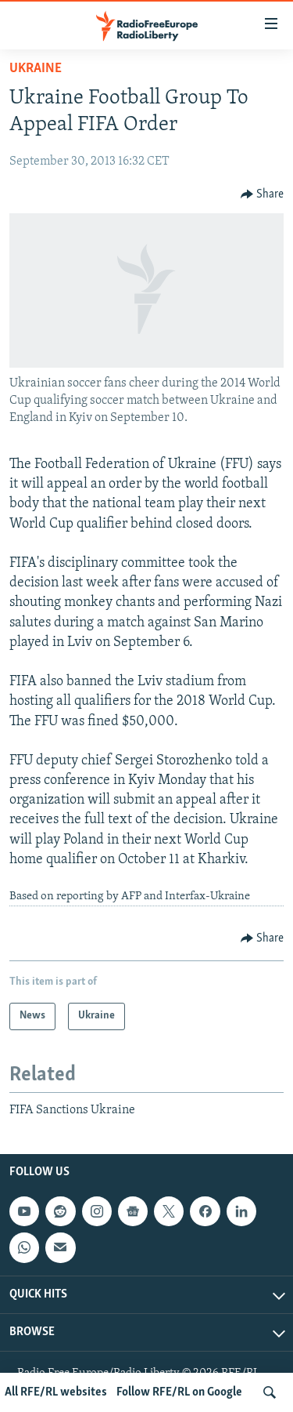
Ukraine (35, 68)
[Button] (262, 194)
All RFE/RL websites (56, 1392)
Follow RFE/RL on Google (179, 1392)
